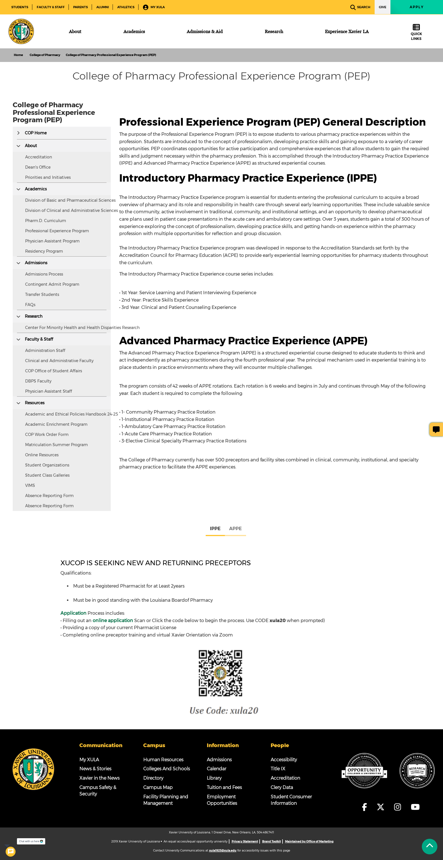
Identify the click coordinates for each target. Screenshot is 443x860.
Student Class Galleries (47, 475)
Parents (80, 7)
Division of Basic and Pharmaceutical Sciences (70, 200)
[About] (75, 31)
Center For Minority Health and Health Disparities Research (82, 327)
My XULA (154, 7)
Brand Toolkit (271, 841)
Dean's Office (38, 167)
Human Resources (163, 759)
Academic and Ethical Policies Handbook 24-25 (71, 414)
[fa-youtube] (415, 807)
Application (73, 613)
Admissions (36, 262)
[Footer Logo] (33, 768)
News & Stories (95, 768)
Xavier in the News (99, 778)
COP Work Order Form (47, 434)
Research (33, 316)
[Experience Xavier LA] (347, 31)
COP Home (36, 133)
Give (382, 7)
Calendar (216, 768)
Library (214, 778)
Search (360, 7)
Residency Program (44, 251)
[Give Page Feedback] (436, 429)
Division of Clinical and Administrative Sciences (71, 210)
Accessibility (284, 759)
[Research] (274, 31)
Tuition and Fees (224, 787)
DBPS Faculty (38, 381)
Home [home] (18, 55)
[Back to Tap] (429, 846)
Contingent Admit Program (52, 284)
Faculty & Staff (51, 7)
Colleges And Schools (166, 768)
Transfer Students (42, 294)
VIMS (30, 485)
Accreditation (38, 157)
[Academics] (134, 31)
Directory (153, 778)
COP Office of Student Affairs (53, 370)
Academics (36, 189)
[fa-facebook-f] (366, 807)
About (31, 145)
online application (113, 620)
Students (19, 7)
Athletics (125, 7)
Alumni (102, 7)
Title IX (278, 768)
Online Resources (41, 454)
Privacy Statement (245, 841)
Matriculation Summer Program (56, 444)
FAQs (30, 304)
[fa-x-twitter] (382, 807)
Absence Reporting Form (49, 495)
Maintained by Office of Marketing (309, 841)
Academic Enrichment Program (56, 424)
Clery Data (282, 787)
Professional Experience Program (57, 230)
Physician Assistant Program (52, 241)
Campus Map (158, 787)
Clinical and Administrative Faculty (59, 360)
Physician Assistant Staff (48, 391)
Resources (34, 402)
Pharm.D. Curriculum (45, 220)
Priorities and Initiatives (48, 177)
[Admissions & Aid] (205, 31)
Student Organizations (47, 465)
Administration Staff (45, 350)
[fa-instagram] (399, 807)
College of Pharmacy (45, 55)
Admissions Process (44, 274)
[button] (18, 133)
